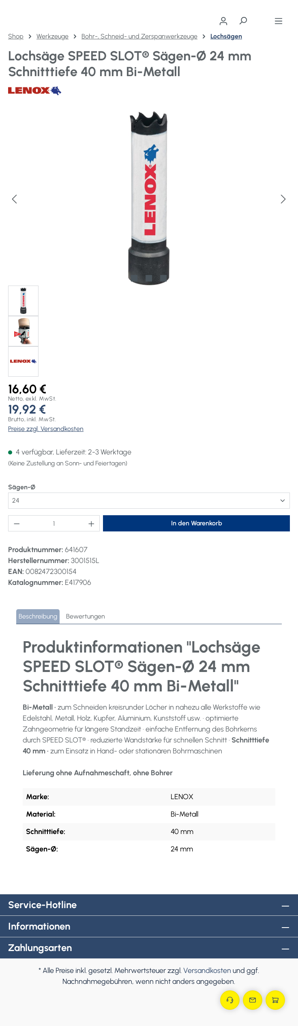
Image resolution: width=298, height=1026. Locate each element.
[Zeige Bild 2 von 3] (149, 278)
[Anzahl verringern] (16, 523)
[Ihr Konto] (223, 21)
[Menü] (278, 21)
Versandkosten (207, 970)
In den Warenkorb (196, 523)
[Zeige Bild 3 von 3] (163, 278)
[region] (149, 244)
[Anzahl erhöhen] (91, 523)
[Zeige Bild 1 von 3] (134, 278)
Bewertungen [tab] (85, 616)
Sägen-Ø (21, 486)
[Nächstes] (283, 198)
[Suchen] (243, 20)
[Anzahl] (54, 523)
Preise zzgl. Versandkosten (46, 429)
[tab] (38, 616)
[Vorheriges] (14, 198)
